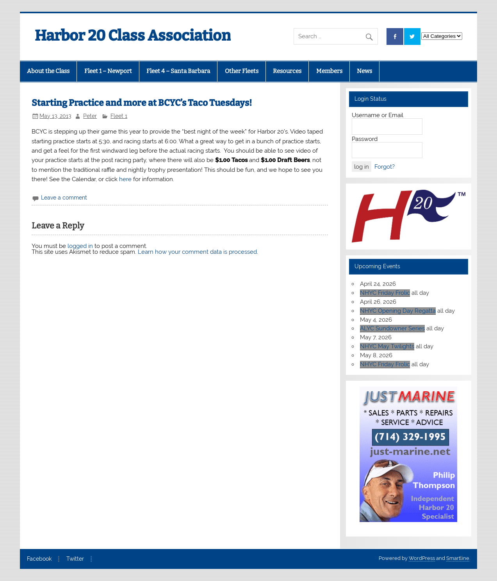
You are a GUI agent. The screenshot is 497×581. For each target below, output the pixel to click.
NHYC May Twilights (387, 346)
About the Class (48, 71)
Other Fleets (241, 71)
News (364, 71)
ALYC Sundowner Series (392, 328)
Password (365, 139)
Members (329, 71)
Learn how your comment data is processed (197, 251)
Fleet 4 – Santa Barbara (178, 71)
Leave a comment (64, 197)
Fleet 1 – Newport (108, 71)
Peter (90, 116)
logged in (80, 246)
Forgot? (384, 166)
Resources (287, 71)
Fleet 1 (118, 116)
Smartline (457, 558)
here (125, 179)
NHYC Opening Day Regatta (398, 310)
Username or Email (377, 115)
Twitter (75, 559)
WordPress (422, 558)
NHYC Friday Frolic (385, 292)
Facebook (39, 559)
